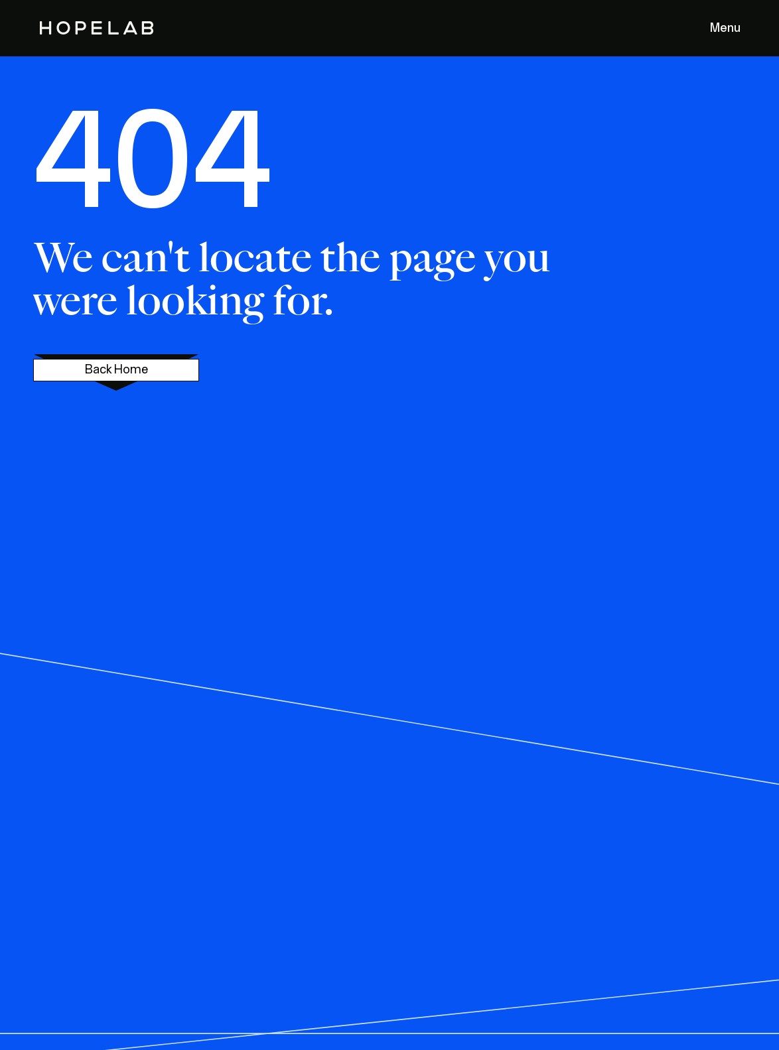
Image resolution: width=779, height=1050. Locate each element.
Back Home (116, 370)
